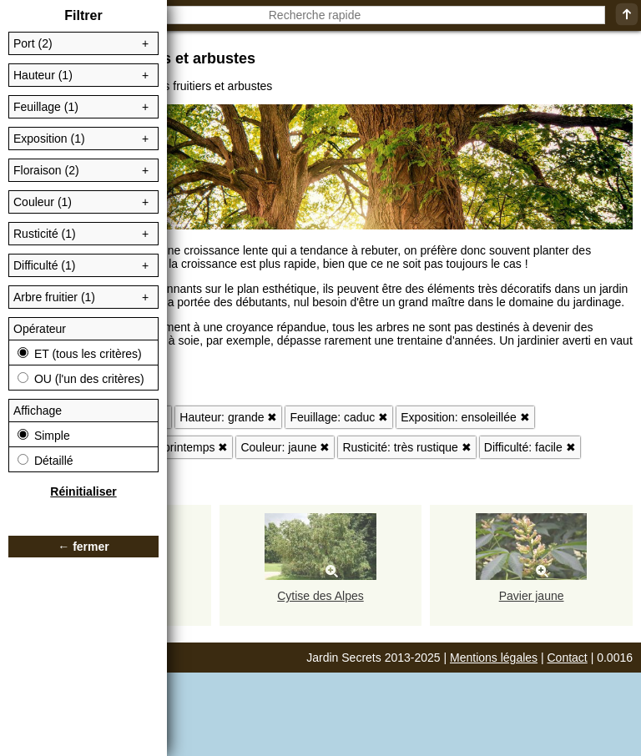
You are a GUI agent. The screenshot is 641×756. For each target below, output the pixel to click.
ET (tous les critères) (80, 353)
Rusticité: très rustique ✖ (406, 447)
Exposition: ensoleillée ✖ (465, 417)
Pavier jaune (531, 595)
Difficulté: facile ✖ (530, 447)
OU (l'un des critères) (81, 379)
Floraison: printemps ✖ (169, 447)
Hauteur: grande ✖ (228, 417)
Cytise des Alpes (320, 595)
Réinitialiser (83, 491)
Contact (568, 657)
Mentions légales (494, 657)
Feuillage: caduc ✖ (339, 417)
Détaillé (45, 460)
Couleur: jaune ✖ (285, 447)
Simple (44, 435)
